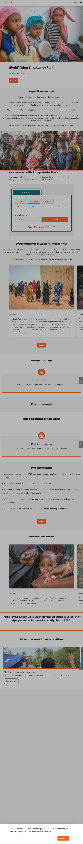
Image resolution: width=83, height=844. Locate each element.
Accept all (63, 838)
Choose (17, 838)
